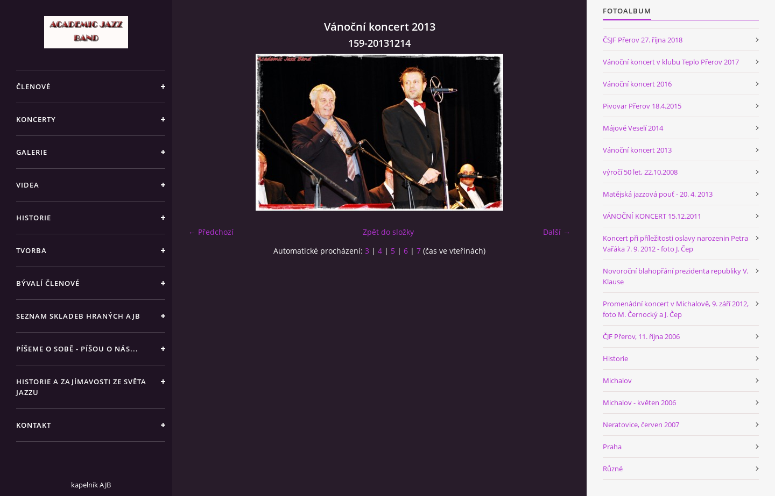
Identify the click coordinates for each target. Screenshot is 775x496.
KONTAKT (33, 425)
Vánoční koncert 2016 (637, 84)
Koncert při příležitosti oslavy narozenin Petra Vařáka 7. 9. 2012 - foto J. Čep (675, 243)
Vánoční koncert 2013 (637, 150)
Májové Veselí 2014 (633, 128)
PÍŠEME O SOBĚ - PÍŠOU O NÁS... (77, 349)
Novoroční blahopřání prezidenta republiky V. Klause (675, 276)
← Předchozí (211, 232)
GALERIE (31, 152)
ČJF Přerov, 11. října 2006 (641, 336)
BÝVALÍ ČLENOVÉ (48, 283)
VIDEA (27, 185)
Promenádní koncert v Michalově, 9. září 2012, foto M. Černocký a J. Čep (676, 309)
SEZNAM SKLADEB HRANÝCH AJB (78, 316)
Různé (613, 468)
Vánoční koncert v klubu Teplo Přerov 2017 (671, 62)
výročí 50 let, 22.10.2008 (640, 172)
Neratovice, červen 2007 (641, 424)
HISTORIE (33, 217)
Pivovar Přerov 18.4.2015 (642, 106)
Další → (556, 232)
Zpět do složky (388, 232)
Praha (612, 446)
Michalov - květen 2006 (639, 402)
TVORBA (31, 250)
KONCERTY (36, 119)
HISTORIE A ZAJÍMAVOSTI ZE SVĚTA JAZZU (81, 387)
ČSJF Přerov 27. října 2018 (642, 40)
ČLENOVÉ (33, 86)
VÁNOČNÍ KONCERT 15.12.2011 (652, 216)
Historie (615, 358)
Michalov (617, 380)
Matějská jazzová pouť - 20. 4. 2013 (658, 194)
